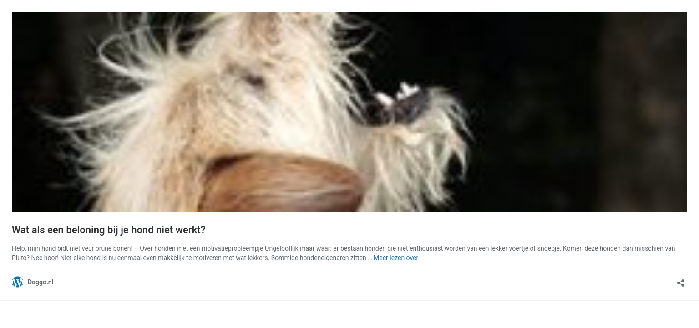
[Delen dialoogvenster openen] (680, 280)
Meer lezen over (396, 257)
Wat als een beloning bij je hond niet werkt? (109, 230)
